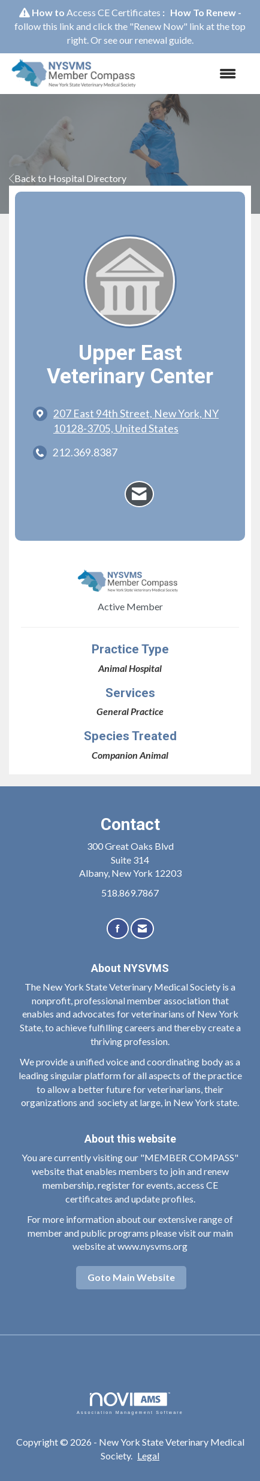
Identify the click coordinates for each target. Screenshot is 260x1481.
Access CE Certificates (113, 12)
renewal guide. (164, 40)
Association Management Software (130, 1403)
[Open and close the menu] (196, 74)
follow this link (44, 26)
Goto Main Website (131, 1277)
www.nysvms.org (152, 1246)
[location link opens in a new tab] (140, 421)
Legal (148, 1455)
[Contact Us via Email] (142, 928)
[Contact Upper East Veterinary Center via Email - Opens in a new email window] (139, 494)
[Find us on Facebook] (118, 928)
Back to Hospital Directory (67, 178)
